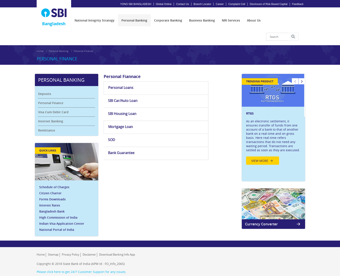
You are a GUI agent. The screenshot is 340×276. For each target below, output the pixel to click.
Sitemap (53, 247)
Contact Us (182, 4)
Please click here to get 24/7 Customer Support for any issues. (81, 265)
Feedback (298, 4)
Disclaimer (89, 247)
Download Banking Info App (117, 247)
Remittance (48, 122)
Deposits (46, 85)
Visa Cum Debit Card (55, 103)
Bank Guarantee (209, 92)
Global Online (164, 4)
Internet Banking (52, 112)
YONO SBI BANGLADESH (135, 4)
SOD (156, 92)
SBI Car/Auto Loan (167, 79)
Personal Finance (83, 44)
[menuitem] (94, 16)
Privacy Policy (70, 247)
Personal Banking (58, 44)
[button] (293, 33)
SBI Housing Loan (210, 79)
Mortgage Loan (121, 92)
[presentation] (94, 16)
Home (40, 44)
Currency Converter (272, 215)
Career (220, 4)
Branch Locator (202, 4)
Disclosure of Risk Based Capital (269, 4)
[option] (272, 111)
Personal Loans (121, 79)
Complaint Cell (236, 4)
